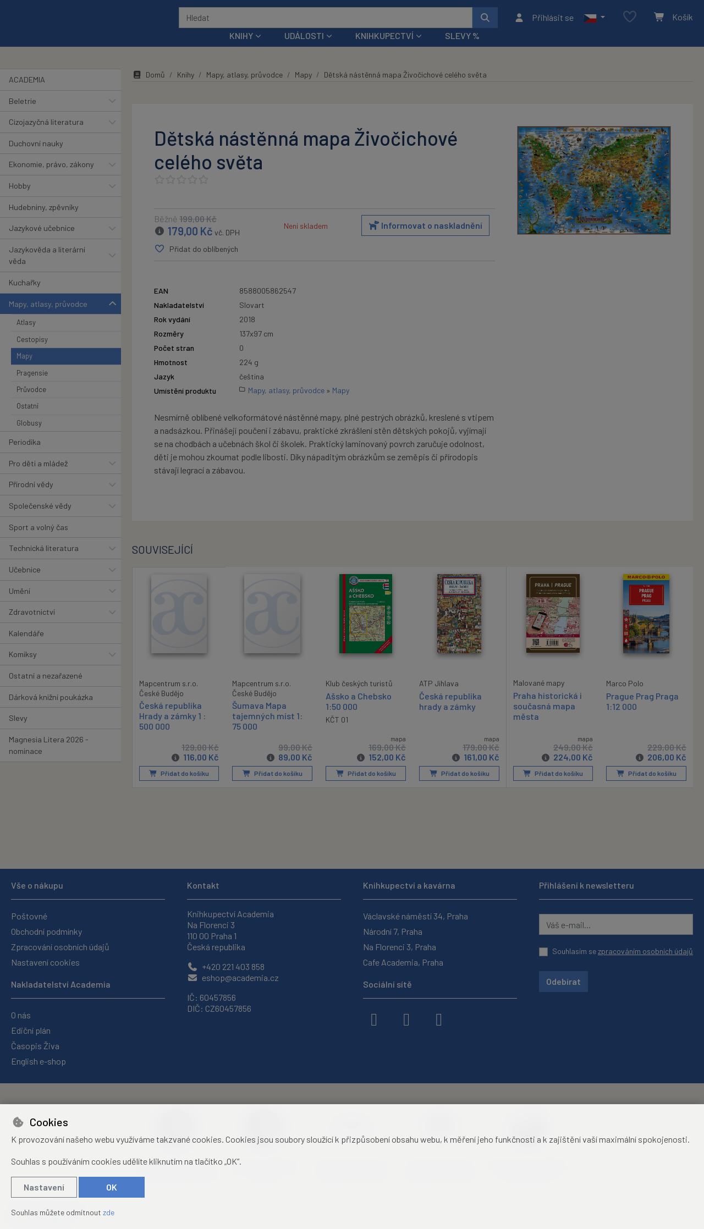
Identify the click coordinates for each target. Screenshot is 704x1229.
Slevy (18, 732)
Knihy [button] (241, 50)
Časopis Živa (35, 1045)
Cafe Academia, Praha (403, 962)
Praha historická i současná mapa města (547, 720)
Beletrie (22, 115)
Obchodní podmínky (46, 931)
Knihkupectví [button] (384, 50)
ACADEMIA (27, 94)
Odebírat (563, 981)
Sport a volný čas (38, 542)
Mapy (24, 370)
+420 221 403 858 (226, 966)
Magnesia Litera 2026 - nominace (49, 760)
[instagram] (406, 1018)
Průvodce (31, 404)
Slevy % (462, 50)
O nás (21, 1015)
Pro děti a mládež (38, 478)
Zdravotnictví (32, 626)
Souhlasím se (622, 951)
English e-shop (38, 1061)
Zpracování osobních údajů (60, 946)
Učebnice (25, 584)
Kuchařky (25, 297)
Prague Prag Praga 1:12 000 (642, 716)
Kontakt (203, 885)
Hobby (20, 200)
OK (111, 1187)
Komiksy (23, 669)
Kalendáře (26, 648)
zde (108, 1212)
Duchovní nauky (36, 158)
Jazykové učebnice (42, 242)
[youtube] (439, 1018)
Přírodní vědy (31, 499)
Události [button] (304, 50)
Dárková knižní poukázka (51, 711)
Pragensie (32, 387)
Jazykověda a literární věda (47, 270)
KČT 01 (337, 734)
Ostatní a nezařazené (45, 690)
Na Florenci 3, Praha (399, 946)
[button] (594, 25)
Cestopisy (32, 354)
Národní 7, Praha (392, 931)
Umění (19, 605)
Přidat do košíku (179, 788)
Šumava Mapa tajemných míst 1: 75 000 (267, 730)
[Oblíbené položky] (630, 24)
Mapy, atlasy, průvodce (48, 318)
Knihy (185, 89)
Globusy (29, 437)
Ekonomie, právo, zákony (51, 179)
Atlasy (26, 337)
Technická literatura (44, 562)
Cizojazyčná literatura (46, 136)
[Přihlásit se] (544, 25)
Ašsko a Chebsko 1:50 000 (359, 716)
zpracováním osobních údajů (645, 951)
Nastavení (44, 1187)
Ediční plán (31, 1030)
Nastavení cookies (45, 962)
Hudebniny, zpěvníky (44, 221)
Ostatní (27, 420)
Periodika (25, 456)
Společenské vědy (40, 520)
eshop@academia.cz (233, 977)
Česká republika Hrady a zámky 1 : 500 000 (172, 730)
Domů (148, 89)
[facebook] (374, 1018)
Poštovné (29, 916)
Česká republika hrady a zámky (450, 716)
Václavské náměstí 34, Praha (415, 916)
